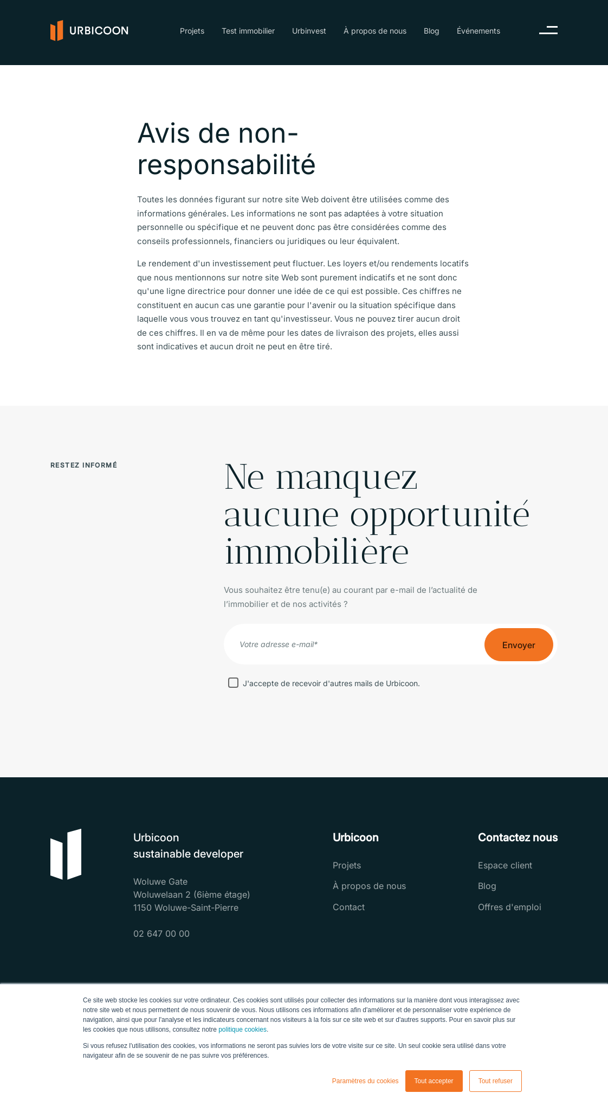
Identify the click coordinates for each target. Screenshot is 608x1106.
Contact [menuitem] (349, 907)
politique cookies (242, 1029)
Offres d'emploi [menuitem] (509, 907)
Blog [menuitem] (431, 30)
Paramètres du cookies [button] (365, 1081)
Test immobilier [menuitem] (248, 30)
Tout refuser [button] (495, 1081)
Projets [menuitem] (192, 30)
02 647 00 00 (161, 933)
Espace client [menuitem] (505, 865)
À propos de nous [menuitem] (375, 30)
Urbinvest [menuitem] (309, 30)
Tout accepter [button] (434, 1081)
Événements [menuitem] (478, 30)
